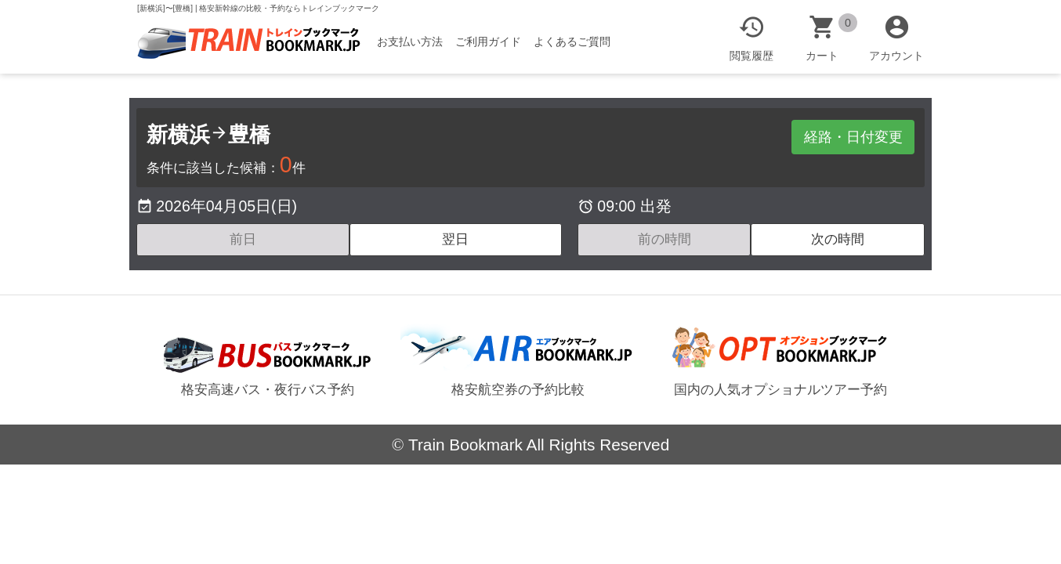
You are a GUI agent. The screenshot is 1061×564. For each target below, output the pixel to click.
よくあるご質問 (579, 41)
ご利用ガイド (495, 41)
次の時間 (837, 239)
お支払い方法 (417, 41)
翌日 (455, 239)
